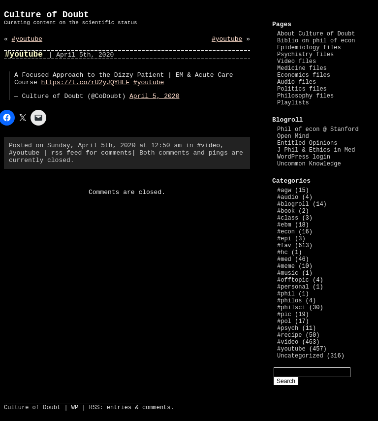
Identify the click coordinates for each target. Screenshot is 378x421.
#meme (286, 266)
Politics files (302, 89)
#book (286, 211)
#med (284, 259)
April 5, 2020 (154, 96)
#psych (287, 328)
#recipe (289, 335)
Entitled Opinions (307, 143)
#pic (284, 314)
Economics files (303, 75)
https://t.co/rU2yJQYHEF (85, 82)
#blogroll (293, 204)
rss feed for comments (91, 153)
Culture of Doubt (46, 15)
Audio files (296, 82)
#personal (293, 287)
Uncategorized (300, 356)
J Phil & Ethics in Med (316, 150)
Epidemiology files (309, 47)
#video (208, 145)
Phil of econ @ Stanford (318, 129)
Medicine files (302, 68)
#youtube (27, 39)
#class (287, 218)
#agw (284, 190)
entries (119, 407)
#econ (286, 231)
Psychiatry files (305, 54)
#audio (287, 197)
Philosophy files (305, 96)
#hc (282, 252)
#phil (286, 294)
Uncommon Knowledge (309, 164)
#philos (289, 300)
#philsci (291, 307)
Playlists (293, 102)
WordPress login (303, 157)
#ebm (284, 225)
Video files (296, 61)
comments (156, 407)
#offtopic (293, 280)
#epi (284, 238)
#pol (284, 321)
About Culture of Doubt (316, 34)
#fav (284, 245)
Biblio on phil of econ (316, 40)
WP (74, 407)
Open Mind (293, 136)
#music (287, 273)
